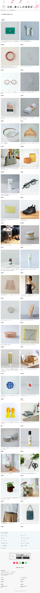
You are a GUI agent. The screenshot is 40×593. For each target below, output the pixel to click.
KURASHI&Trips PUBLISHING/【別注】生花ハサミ (28, 473)
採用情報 (21, 584)
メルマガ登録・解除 (23, 577)
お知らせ (2, 577)
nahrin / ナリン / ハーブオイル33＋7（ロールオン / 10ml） (29, 447)
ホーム (4, 2)
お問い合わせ (22, 579)
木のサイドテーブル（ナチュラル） (6, 245)
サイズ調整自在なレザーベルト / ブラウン (8, 523)
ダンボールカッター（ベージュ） (6, 320)
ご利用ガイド (3, 579)
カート (28, 2)
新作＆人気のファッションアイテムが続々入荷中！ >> (8, 10)
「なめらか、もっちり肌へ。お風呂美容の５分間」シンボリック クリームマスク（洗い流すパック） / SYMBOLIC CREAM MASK (10, 370)
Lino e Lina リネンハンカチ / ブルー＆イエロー (28, 344)
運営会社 (2, 584)
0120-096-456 (13, 571)
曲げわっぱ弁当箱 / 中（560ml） (6, 344)
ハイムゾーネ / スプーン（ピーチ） (25, 66)
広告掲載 (2, 581)
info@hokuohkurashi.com (5, 571)
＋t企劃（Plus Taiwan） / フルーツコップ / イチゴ (28, 395)
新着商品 (12, 2)
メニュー (36, 2)
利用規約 (21, 581)
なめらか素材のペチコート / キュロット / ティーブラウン (10, 294)
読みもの (20, 2)
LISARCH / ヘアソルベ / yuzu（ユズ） (26, 245)
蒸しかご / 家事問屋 (4, 143)
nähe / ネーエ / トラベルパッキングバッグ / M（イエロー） (29, 168)
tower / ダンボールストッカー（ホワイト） (27, 320)
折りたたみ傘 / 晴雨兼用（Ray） (25, 41)
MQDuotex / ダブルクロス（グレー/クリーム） (27, 422)
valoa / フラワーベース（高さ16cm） (6, 473)
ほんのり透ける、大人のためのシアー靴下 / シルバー (29, 92)
